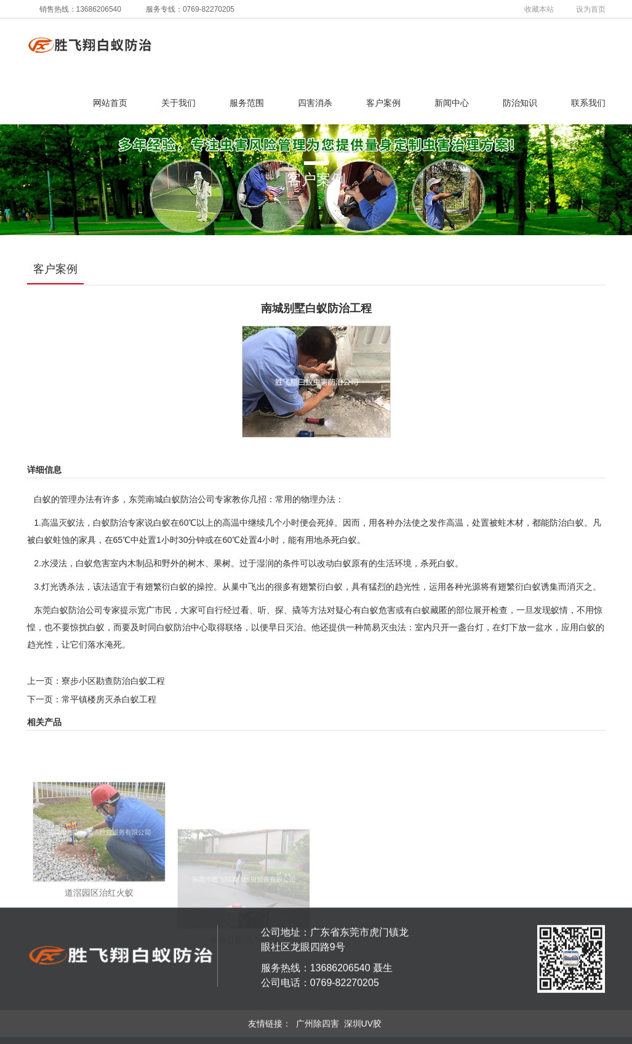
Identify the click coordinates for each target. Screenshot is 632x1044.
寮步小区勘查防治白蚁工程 (113, 681)
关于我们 (178, 103)
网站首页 (110, 103)
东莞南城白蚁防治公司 (172, 499)
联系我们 (588, 103)
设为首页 (591, 9)
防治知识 (520, 103)
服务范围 (247, 103)
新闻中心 (451, 103)
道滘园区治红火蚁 (99, 969)
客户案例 (383, 103)
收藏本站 (539, 9)
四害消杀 (315, 103)
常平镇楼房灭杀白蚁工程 (109, 699)
